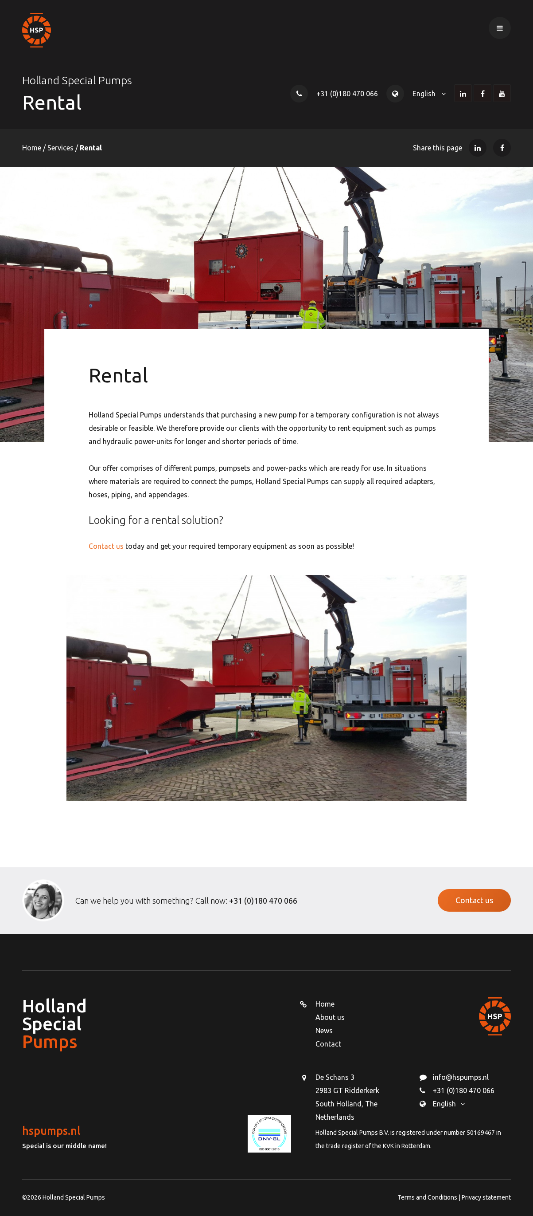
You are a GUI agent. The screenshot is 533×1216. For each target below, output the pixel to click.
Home (32, 148)
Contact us (106, 546)
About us (330, 1017)
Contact (328, 1044)
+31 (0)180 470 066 (347, 94)
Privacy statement (486, 1197)
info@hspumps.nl (461, 1077)
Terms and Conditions (428, 1197)
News (324, 1031)
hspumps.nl (51, 1131)
